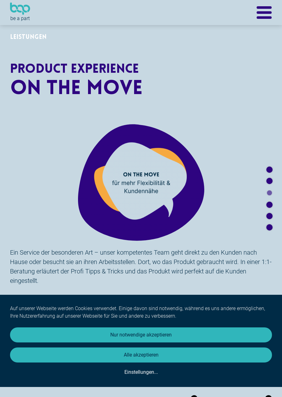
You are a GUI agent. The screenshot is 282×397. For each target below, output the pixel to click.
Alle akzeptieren (141, 355)
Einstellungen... (141, 372)
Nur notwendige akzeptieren (141, 335)
